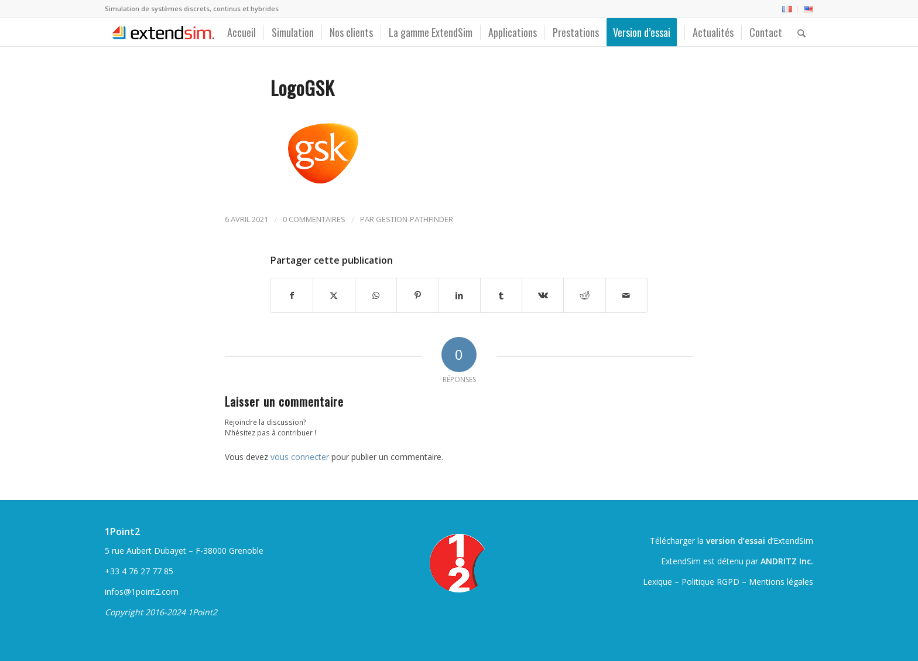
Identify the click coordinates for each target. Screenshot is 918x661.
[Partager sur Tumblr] (501, 295)
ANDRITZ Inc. (787, 561)
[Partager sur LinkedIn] (459, 295)
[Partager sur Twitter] (333, 295)
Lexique (657, 581)
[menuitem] (787, 9)
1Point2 (122, 531)
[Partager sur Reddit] (584, 295)
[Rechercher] (801, 32)
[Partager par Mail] (626, 295)
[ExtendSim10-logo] (161, 32)
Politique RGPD (710, 581)
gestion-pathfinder (414, 219)
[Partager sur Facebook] (292, 295)
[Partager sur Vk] (542, 295)
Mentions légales (781, 581)
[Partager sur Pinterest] (417, 295)
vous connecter (299, 456)
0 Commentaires (314, 219)
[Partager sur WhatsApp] (375, 295)
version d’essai (735, 540)
